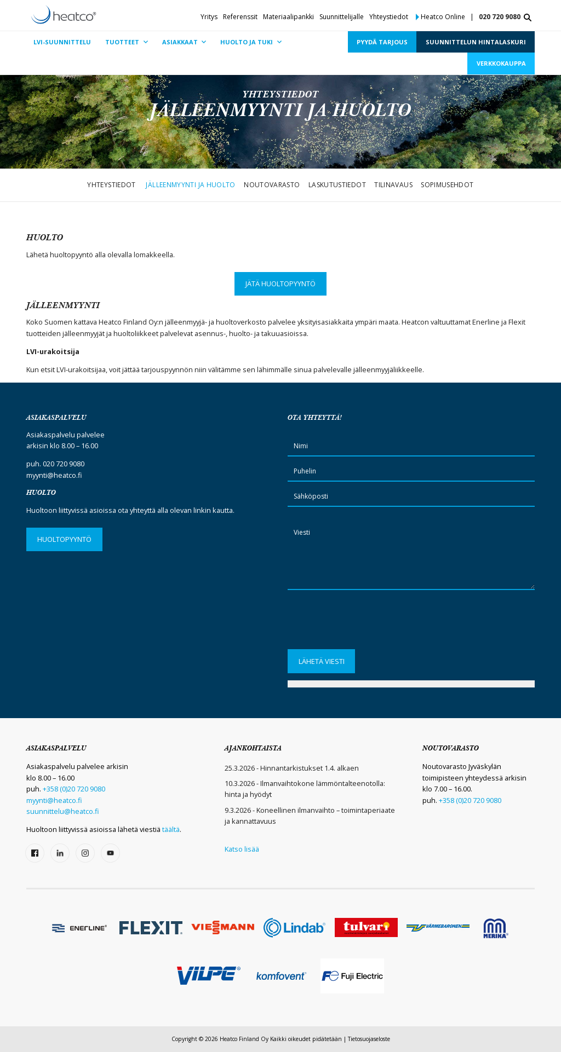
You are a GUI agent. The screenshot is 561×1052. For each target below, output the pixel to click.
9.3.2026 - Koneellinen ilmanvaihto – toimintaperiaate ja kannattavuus (310, 815)
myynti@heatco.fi (54, 475)
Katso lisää (242, 849)
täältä (171, 829)
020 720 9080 (499, 16)
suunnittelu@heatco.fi (62, 811)
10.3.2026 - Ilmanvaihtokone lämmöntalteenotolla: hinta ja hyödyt (305, 788)
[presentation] (371, 623)
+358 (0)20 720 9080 (74, 789)
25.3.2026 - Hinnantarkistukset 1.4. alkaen (292, 768)
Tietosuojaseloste (369, 1039)
